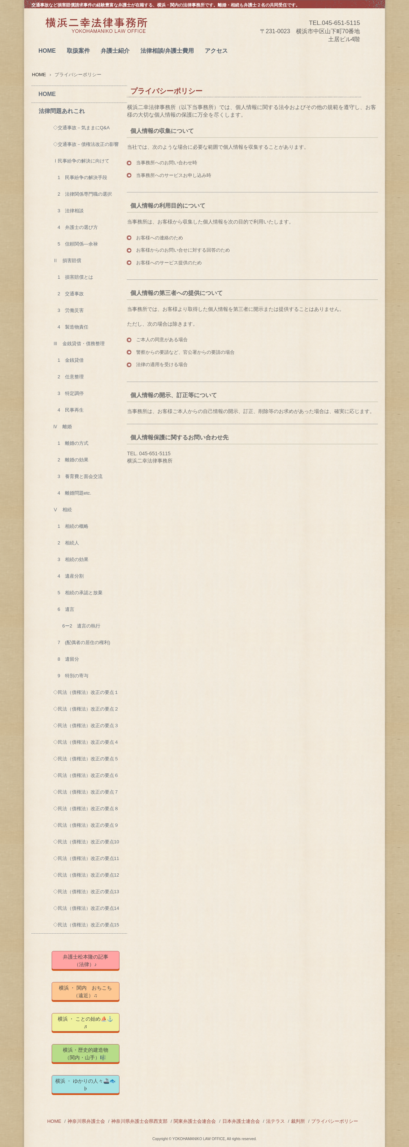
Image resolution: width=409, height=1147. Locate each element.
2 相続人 (66, 543)
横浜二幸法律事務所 (96, 33)
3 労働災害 (68, 310)
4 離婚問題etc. (72, 493)
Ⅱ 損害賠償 (67, 260)
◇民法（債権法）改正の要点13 (86, 891)
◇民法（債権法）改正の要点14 (86, 908)
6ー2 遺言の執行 (76, 626)
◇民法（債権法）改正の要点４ (86, 742)
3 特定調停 (68, 393)
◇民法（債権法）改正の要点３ (86, 725)
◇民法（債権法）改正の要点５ (86, 758)
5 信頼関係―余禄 (75, 244)
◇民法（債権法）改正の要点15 (86, 924)
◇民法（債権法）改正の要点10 (86, 841)
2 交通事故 (68, 293)
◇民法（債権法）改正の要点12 (86, 875)
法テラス (275, 1121)
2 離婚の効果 (70, 459)
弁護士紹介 (115, 51)
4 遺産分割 (68, 576)
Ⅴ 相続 (62, 509)
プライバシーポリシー (334, 1121)
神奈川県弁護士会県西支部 (139, 1121)
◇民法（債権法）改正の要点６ (86, 775)
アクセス (216, 51)
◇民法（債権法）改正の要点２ (86, 709)
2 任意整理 (68, 376)
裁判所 (298, 1121)
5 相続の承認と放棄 (78, 592)
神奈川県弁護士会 (86, 1121)
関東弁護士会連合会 (195, 1121)
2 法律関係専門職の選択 (82, 194)
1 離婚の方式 (70, 443)
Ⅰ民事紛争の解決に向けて (81, 161)
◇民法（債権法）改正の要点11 (86, 858)
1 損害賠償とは (73, 277)
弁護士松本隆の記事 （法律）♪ (90, 960)
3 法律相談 (68, 210)
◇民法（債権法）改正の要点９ (86, 825)
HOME (47, 51)
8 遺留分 (66, 659)
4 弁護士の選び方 (75, 227)
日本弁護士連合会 (241, 1121)
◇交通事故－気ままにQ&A (81, 127)
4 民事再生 (68, 410)
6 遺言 (63, 609)
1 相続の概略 (70, 526)
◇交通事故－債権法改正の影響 (86, 144)
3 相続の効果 (70, 559)
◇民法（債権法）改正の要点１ (86, 692)
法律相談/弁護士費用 (167, 51)
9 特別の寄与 (70, 675)
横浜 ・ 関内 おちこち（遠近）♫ (85, 991)
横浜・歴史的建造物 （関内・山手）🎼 (91, 1053)
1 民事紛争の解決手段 (80, 177)
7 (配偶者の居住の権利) (81, 642)
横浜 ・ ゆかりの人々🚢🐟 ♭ (87, 1084)
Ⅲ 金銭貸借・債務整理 (79, 343)
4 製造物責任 (70, 327)
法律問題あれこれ (62, 111)
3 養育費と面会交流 (78, 476)
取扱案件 (78, 51)
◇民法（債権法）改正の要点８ (86, 808)
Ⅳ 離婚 (62, 426)
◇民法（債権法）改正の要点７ (86, 792)
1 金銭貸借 (68, 360)
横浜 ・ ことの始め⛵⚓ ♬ (88, 1022)
